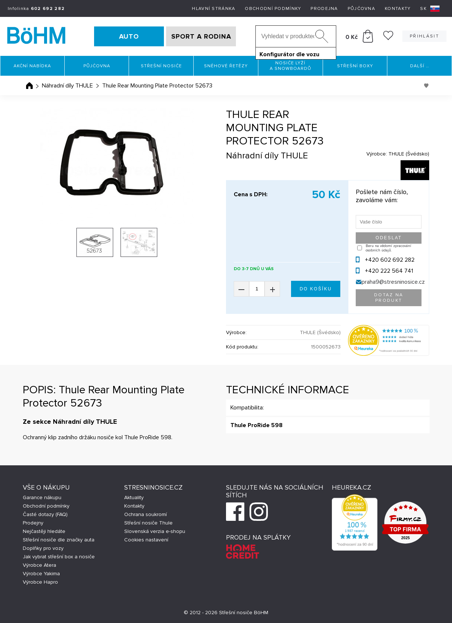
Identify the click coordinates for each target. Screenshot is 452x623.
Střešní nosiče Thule (148, 523)
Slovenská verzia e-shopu (154, 531)
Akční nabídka (32, 66)
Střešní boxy (355, 66)
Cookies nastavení (146, 540)
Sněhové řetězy (226, 66)
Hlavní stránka (213, 8)
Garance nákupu (42, 497)
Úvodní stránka (29, 85)
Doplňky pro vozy (43, 548)
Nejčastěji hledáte (44, 531)
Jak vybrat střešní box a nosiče (59, 557)
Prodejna (324, 8)
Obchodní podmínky (273, 8)
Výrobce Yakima (41, 573)
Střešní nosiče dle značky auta (58, 540)
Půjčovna (361, 8)
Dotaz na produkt (388, 297)
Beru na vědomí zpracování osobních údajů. (388, 248)
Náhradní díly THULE (67, 85)
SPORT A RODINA (201, 36)
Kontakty (397, 8)
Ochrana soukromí (145, 514)
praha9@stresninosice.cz (393, 282)
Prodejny (33, 523)
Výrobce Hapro (40, 582)
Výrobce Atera (39, 565)
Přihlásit (424, 36)
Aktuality (134, 497)
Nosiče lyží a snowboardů (290, 65)
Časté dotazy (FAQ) (45, 514)
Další (419, 66)
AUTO (129, 36)
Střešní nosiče (161, 66)
